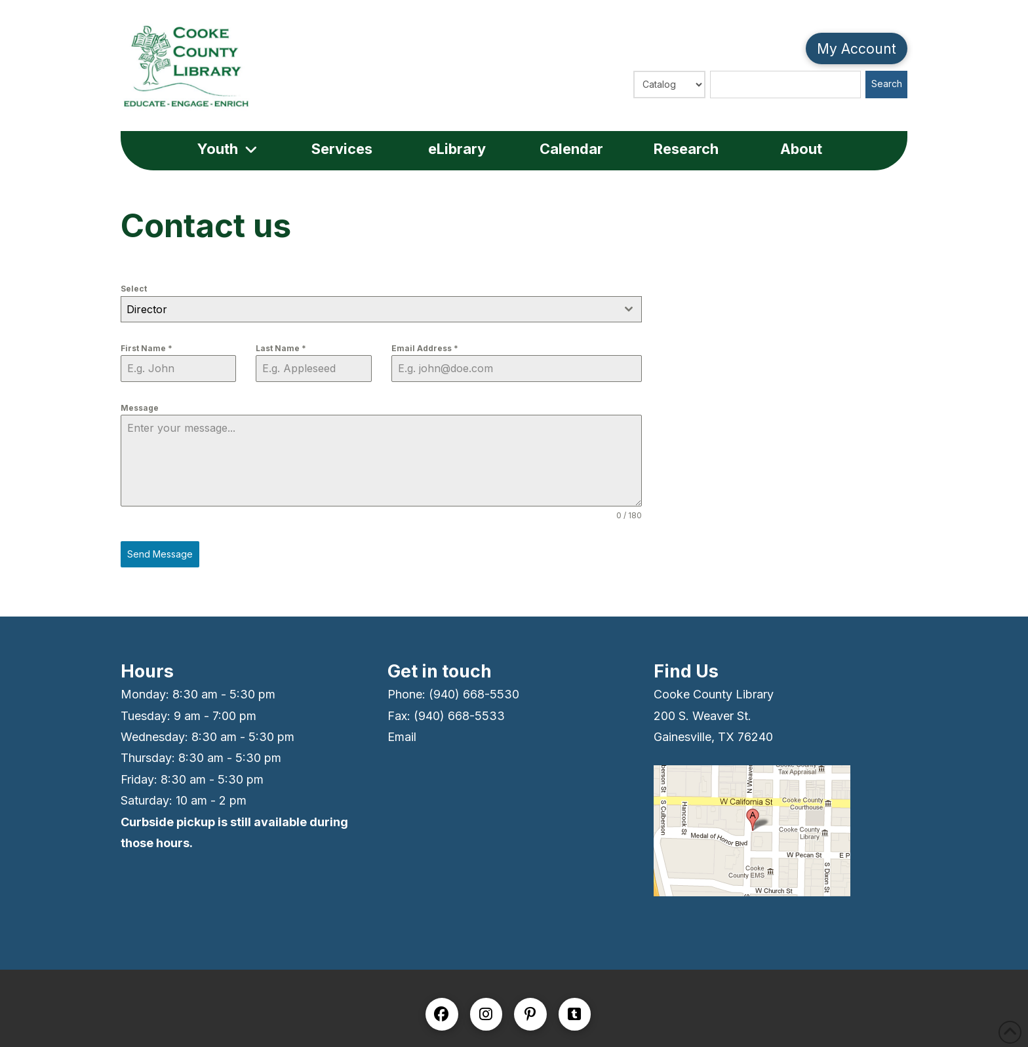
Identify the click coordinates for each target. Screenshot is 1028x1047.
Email (401, 737)
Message (140, 408)
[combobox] (381, 309)
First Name (146, 348)
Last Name (281, 348)
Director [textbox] (147, 309)
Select (134, 289)
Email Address (424, 348)
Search (886, 83)
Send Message (160, 554)
